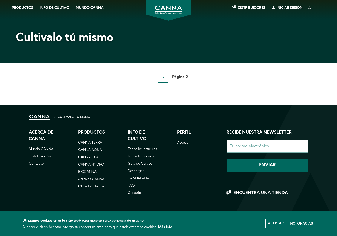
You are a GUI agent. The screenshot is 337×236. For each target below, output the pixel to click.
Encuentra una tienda (260, 193)
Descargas (136, 171)
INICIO (39, 117)
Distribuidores (251, 8)
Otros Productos (91, 186)
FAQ (131, 185)
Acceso (182, 142)
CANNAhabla (138, 178)
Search (309, 8)
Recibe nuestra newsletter (259, 132)
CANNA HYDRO (91, 164)
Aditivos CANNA (91, 179)
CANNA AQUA (90, 150)
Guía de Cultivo (140, 164)
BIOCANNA (87, 172)
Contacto (36, 164)
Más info (165, 229)
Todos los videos (141, 156)
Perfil (184, 132)
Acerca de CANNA (41, 135)
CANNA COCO (90, 157)
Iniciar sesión (290, 8)
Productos (22, 8)
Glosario (134, 193)
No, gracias (301, 225)
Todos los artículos (142, 149)
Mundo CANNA (90, 8)
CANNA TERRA (90, 142)
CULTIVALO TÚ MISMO (74, 117)
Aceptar (276, 225)
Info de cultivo (54, 8)
